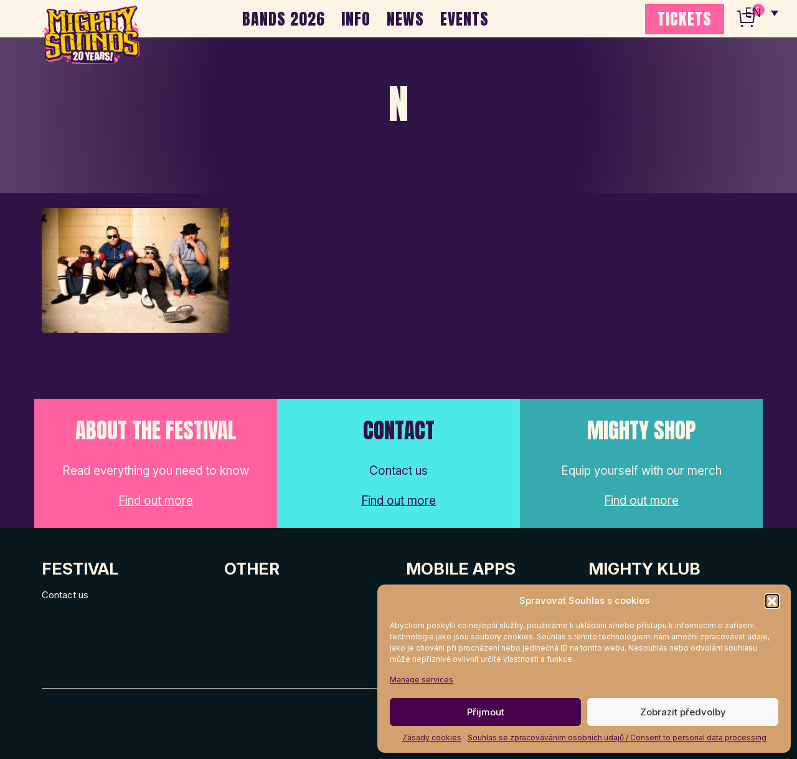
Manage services (421, 679)
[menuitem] (761, 12)
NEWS (405, 18)
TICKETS (685, 18)
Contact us (65, 595)
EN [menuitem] (753, 13)
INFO (355, 18)
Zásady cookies (431, 737)
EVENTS (464, 18)
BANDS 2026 (283, 18)
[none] (761, 12)
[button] (772, 600)
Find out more (155, 501)
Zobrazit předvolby (683, 712)
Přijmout (485, 712)
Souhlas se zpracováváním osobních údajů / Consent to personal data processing (617, 737)
